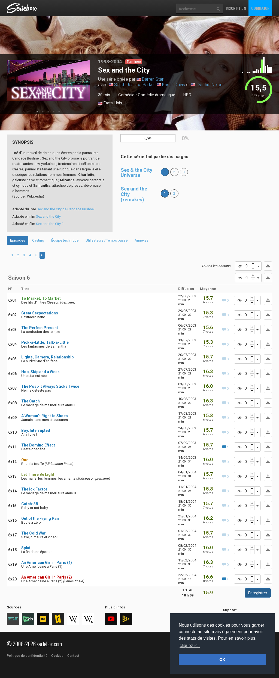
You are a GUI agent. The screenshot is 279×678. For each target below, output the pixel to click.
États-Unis (110, 103)
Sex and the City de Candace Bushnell (66, 209)
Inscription (236, 8)
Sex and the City (48, 216)
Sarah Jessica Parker (134, 84)
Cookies (57, 656)
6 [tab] (42, 255)
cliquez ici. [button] (190, 645)
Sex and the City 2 (49, 224)
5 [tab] (59, 111)
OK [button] (222, 659)
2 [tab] (43, 111)
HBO (187, 94)
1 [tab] (37, 111)
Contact (73, 656)
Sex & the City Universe (136, 172)
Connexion (260, 8)
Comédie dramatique (156, 94)
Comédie (126, 94)
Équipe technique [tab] (64, 240)
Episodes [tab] (17, 240)
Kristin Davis (173, 84)
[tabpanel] (48, 80)
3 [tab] (48, 111)
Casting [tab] (38, 240)
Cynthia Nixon (209, 84)
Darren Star (152, 79)
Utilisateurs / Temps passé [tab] (107, 240)
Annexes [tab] (141, 240)
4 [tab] (53, 111)
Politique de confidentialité (27, 656)
